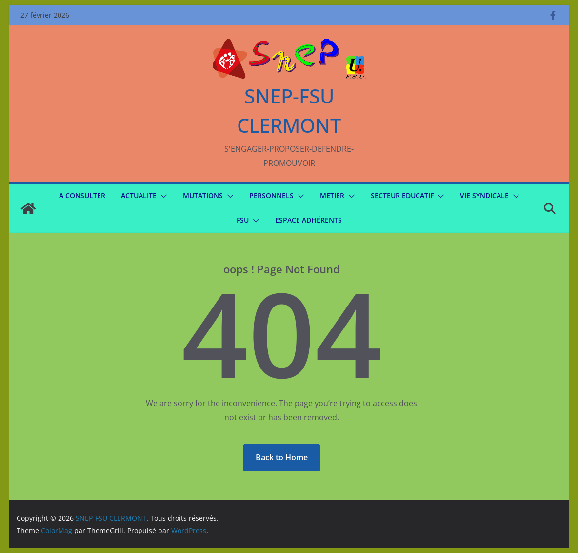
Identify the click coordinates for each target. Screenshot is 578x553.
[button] (162, 196)
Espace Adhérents (308, 220)
